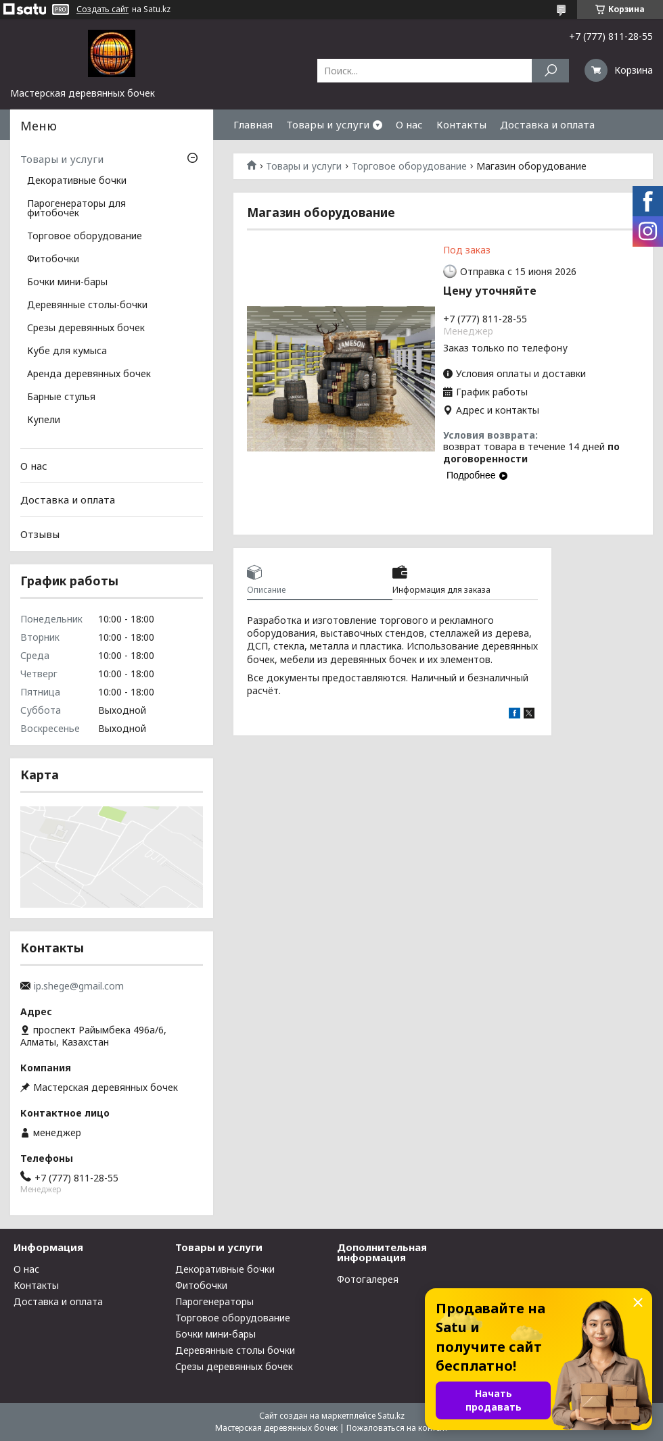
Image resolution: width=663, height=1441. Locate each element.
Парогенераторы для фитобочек (76, 209)
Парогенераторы (214, 1301)
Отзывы (40, 534)
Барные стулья (61, 397)
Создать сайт (102, 9)
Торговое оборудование (409, 166)
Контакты (461, 124)
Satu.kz (391, 1415)
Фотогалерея (367, 1279)
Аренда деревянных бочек (89, 374)
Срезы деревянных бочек (86, 328)
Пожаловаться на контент (397, 1428)
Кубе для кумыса (67, 351)
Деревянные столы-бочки (87, 305)
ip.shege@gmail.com (79, 986)
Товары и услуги (327, 124)
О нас (409, 124)
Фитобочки (53, 259)
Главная (253, 124)
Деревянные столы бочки (235, 1350)
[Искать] (550, 70)
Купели (43, 420)
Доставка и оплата (547, 124)
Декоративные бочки (77, 181)
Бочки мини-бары (67, 282)
